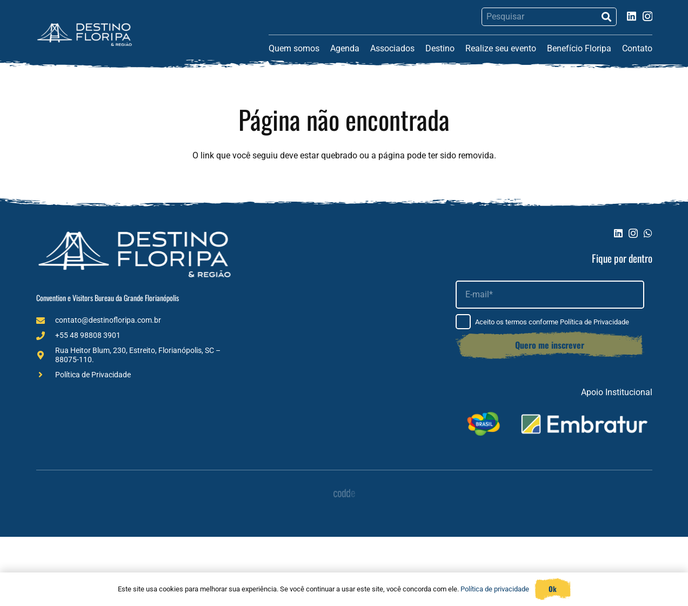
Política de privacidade (494, 589)
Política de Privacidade (93, 374)
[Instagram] (647, 16)
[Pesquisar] (549, 17)
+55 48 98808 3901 (88, 335)
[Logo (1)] (84, 35)
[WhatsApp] (648, 233)
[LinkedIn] (631, 16)
